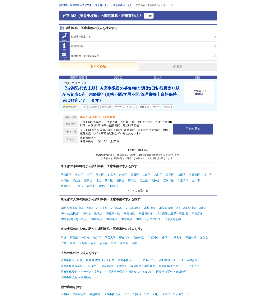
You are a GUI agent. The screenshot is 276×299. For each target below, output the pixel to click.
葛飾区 (155, 179)
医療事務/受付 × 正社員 (100, 252)
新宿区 (100, 174)
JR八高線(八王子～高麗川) (172, 209)
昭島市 (114, 183)
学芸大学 (110, 231)
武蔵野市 (66, 183)
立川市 (196, 179)
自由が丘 (138, 231)
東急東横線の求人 (122, 5)
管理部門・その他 (71, 288)
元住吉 (204, 231)
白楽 (113, 236)
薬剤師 (65, 283)
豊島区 (88, 179)
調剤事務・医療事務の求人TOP (75, 5)
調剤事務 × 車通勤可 (143, 257)
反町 (134, 236)
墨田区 (135, 174)
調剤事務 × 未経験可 (114, 257)
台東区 (123, 174)
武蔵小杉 (191, 231)
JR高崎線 (111, 214)
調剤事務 (95, 283)
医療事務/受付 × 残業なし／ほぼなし (130, 262)
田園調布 (153, 231)
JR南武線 (116, 204)
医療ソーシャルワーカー (176, 283)
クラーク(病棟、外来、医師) (141, 283)
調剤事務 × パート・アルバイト (137, 252)
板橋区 (120, 179)
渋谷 (63, 231)
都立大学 (124, 231)
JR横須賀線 (166, 204)
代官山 (74, 231)
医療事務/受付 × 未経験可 (171, 262)
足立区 (144, 179)
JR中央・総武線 (92, 209)
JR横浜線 (149, 204)
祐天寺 (97, 231)
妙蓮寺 (103, 236)
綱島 (72, 236)
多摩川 (166, 231)
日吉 (63, 236)
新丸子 (178, 231)
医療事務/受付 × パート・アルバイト (181, 257)
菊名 (93, 236)
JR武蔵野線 (133, 204)
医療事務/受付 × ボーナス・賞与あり (83, 262)
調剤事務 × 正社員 (72, 252)
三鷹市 (79, 183)
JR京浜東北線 (172, 214)
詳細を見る (193, 128)
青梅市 (91, 183)
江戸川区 (168, 179)
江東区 (146, 174)
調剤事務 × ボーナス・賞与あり (178, 252)
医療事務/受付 (112, 283)
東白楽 (124, 236)
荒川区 (109, 179)
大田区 (181, 174)
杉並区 (76, 179)
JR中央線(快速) (70, 209)
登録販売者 (79, 283)
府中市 (103, 183)
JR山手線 (102, 204)
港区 (89, 174)
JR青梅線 (129, 209)
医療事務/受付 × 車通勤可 (76, 267)
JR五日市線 (145, 209)
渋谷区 (208, 174)
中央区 (79, 174)
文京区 (112, 174)
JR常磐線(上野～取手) (74, 214)
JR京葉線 (126, 214)
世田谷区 (194, 174)
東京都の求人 (102, 5)
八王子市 (182, 179)
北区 (98, 179)
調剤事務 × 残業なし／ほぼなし (80, 257)
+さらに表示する (138, 187)
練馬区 (132, 179)
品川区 (158, 174)
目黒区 (170, 174)
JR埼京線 (96, 214)
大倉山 (83, 236)
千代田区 (66, 174)
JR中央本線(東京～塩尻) (190, 204)
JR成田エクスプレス (148, 214)
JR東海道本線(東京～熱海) (77, 204)
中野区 (65, 179)
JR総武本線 (113, 209)
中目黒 (85, 231)
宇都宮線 (197, 209)
